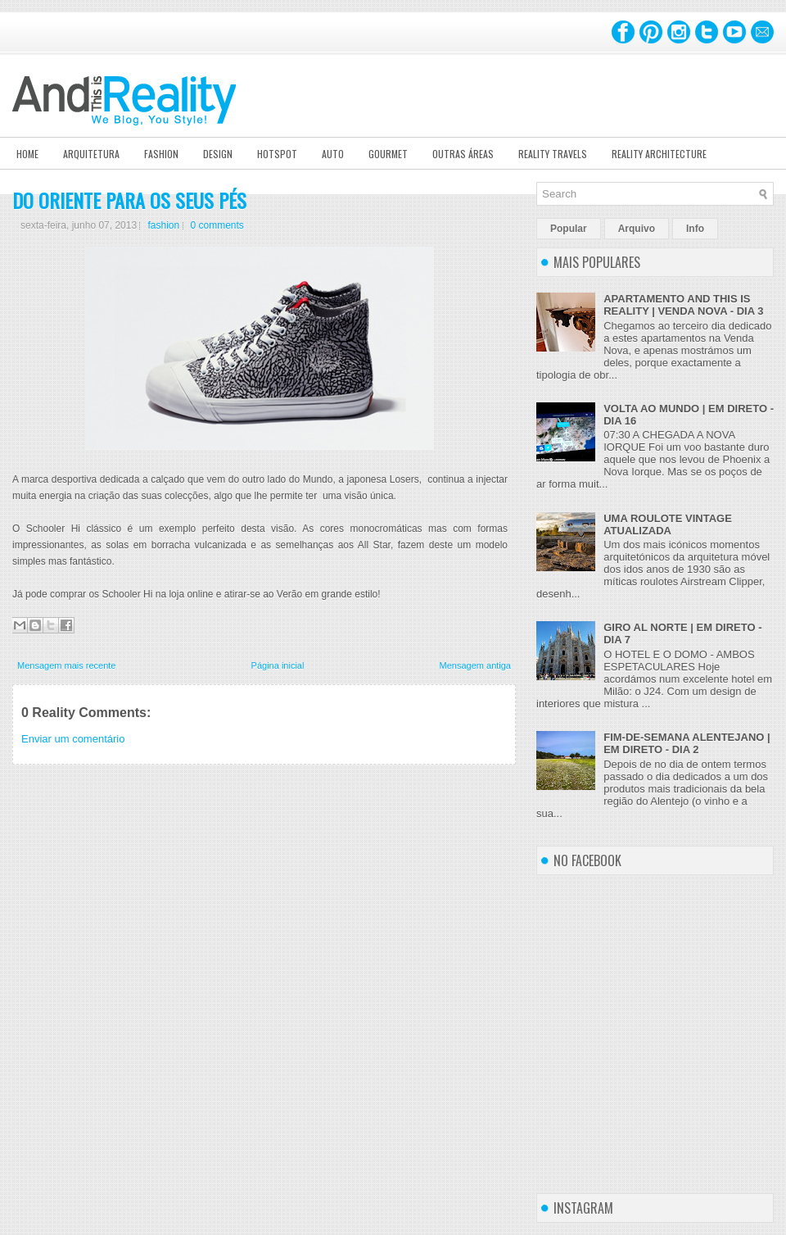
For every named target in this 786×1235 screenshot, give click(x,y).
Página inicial (278, 665)
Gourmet (388, 154)
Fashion (161, 154)
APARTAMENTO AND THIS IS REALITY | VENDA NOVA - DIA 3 (683, 305)
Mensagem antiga (475, 665)
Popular (568, 228)
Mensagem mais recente (66, 665)
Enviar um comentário (72, 739)
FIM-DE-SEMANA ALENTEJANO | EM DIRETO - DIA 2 (686, 743)
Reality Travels (552, 154)
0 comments (217, 225)
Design (218, 154)
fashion (163, 225)
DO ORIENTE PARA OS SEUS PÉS (129, 200)
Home (27, 154)
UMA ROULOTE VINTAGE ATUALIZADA (667, 524)
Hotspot (277, 154)
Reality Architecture (659, 154)
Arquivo (636, 228)
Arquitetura (91, 154)
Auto (333, 154)
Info (695, 228)
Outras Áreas (463, 154)
